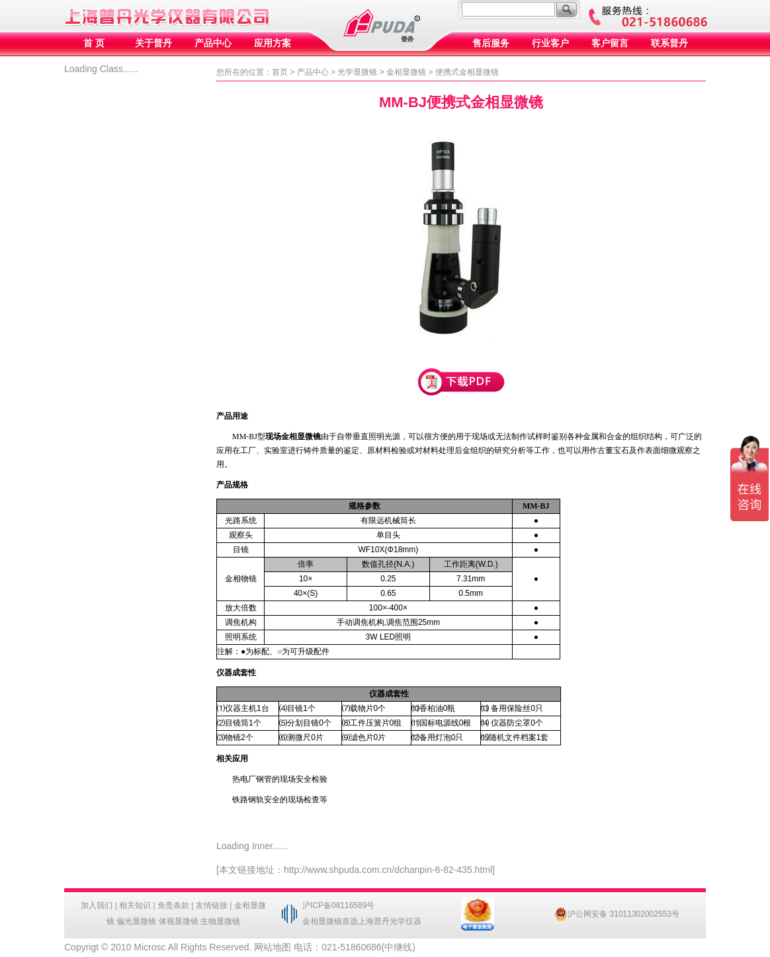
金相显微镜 (406, 72)
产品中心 (213, 43)
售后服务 (490, 43)
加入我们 (96, 905)
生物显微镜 (220, 921)
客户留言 (609, 43)
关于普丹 (153, 43)
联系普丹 (669, 43)
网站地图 (272, 947)
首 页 (94, 43)
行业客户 (550, 43)
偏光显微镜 (136, 921)
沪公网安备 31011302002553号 (616, 914)
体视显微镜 (178, 921)
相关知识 (135, 905)
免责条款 (173, 905)
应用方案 (272, 43)
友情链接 (212, 905)
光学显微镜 (357, 72)
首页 (280, 72)
